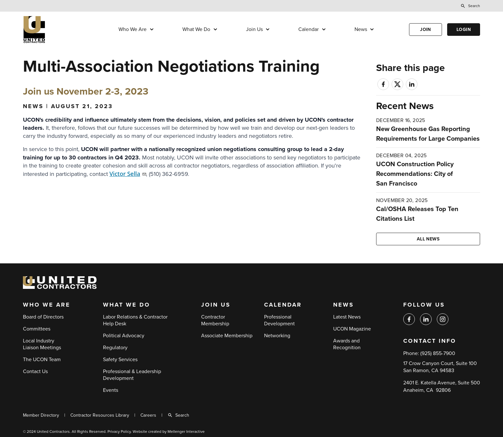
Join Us (254, 29)
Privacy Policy (119, 431)
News (360, 29)
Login (464, 29)
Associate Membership (226, 335)
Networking (277, 335)
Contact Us (35, 371)
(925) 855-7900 (437, 353)
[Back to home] (53, 29)
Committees (36, 329)
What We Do (196, 29)
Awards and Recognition (347, 344)
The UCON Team (42, 359)
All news (428, 239)
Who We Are (132, 29)
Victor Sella (127, 174)
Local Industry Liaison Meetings (42, 344)
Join (425, 29)
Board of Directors (43, 317)
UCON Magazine (352, 329)
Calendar (308, 29)
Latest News (347, 317)
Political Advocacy (123, 335)
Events (110, 390)
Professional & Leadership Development (132, 374)
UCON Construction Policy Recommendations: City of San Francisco (415, 174)
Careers (148, 415)
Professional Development (279, 320)
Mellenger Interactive (186, 431)
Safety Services (120, 359)
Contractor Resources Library (99, 415)
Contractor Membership (215, 320)
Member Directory (41, 415)
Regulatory (115, 347)
